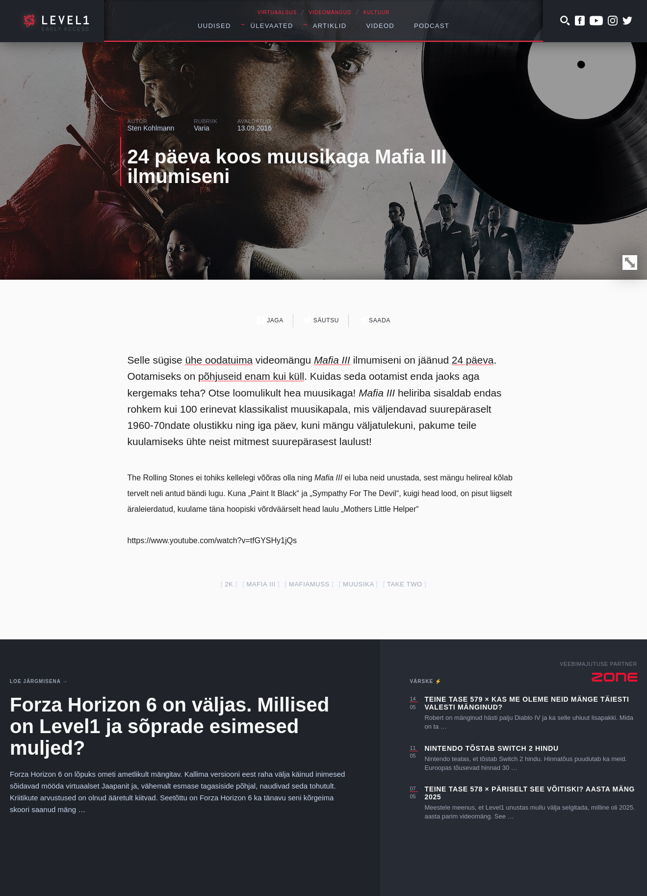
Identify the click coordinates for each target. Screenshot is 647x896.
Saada (374, 320)
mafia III (260, 584)
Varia (201, 128)
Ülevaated (272, 25)
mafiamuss (309, 584)
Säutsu (321, 320)
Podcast (431, 25)
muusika (358, 584)
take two (404, 584)
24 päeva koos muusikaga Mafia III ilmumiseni (287, 166)
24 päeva (473, 360)
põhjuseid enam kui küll (251, 376)
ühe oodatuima (219, 360)
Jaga (270, 320)
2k (229, 584)
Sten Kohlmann (151, 128)
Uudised (214, 25)
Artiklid (330, 25)
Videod (380, 25)
